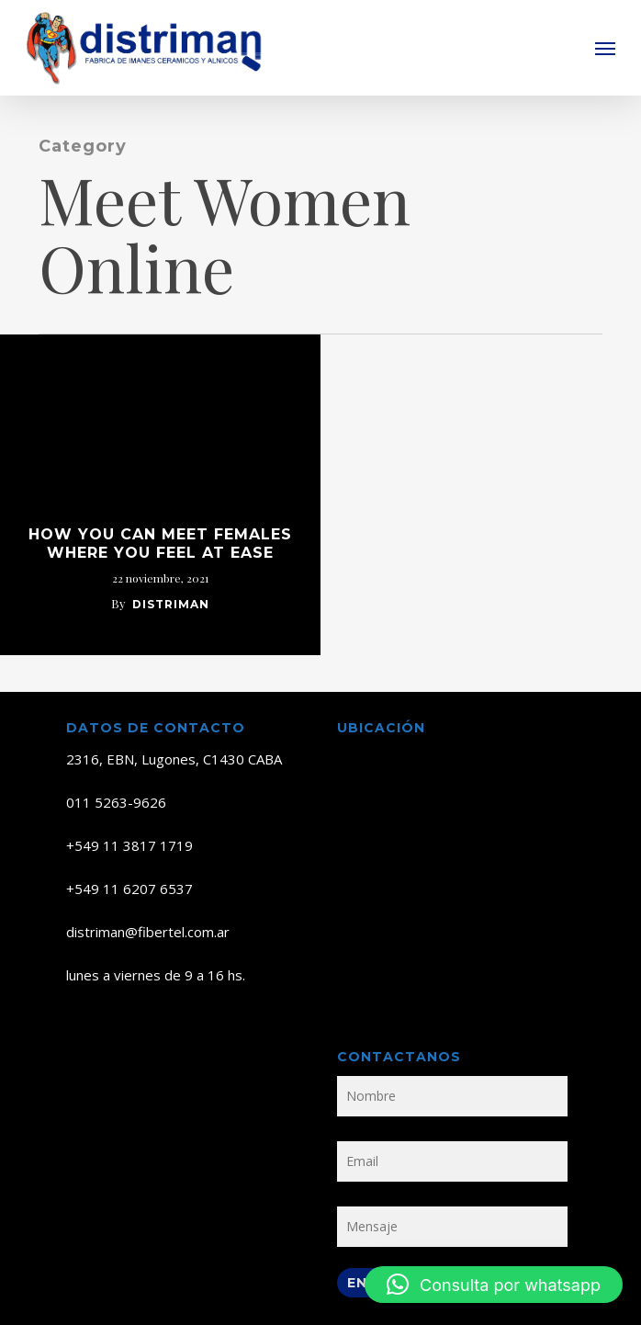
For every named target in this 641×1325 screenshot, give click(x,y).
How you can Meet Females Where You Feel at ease (160, 543)
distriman (170, 604)
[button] (605, 48)
